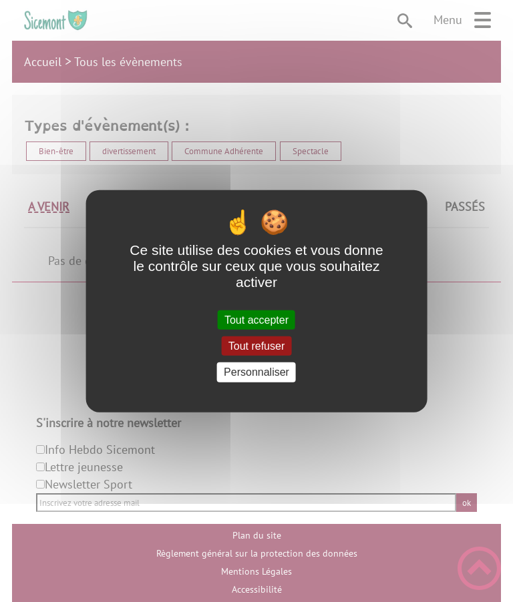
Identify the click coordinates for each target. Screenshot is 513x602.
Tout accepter (256, 320)
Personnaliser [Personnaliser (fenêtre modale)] (256, 372)
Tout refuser (256, 346)
